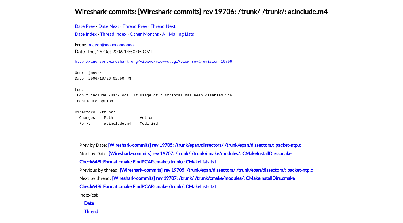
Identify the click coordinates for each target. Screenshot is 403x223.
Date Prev (85, 26)
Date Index (86, 34)
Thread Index (113, 34)
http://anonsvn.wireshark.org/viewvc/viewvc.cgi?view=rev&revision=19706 (153, 61)
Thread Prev (135, 26)
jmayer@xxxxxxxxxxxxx (111, 45)
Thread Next (163, 26)
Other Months (144, 34)
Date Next (108, 26)
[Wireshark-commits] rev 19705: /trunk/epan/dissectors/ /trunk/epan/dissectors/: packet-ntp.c (204, 145)
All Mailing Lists (178, 34)
